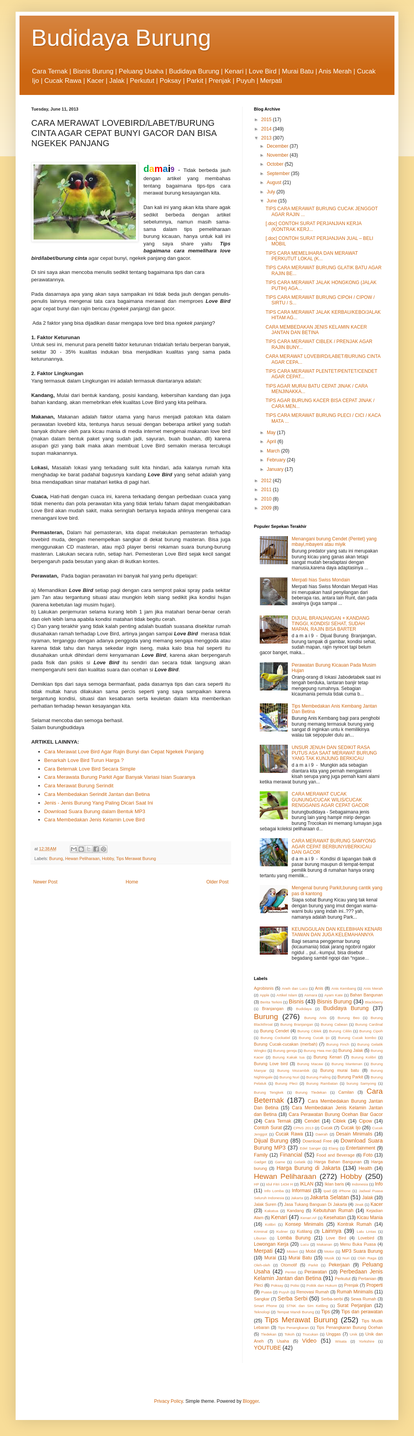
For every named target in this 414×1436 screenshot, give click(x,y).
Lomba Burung (294, 1238)
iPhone (345, 1191)
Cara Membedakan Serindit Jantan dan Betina (97, 794)
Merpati (263, 1251)
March (274, 451)
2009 (267, 508)
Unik (353, 1334)
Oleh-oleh (262, 1265)
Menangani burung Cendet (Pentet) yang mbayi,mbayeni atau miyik (334, 541)
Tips (325, 1311)
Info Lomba (274, 1191)
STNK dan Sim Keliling (307, 1306)
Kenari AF (308, 1218)
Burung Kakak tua (289, 1057)
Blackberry (374, 1002)
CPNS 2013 (303, 1128)
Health (365, 1168)
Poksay (277, 1285)
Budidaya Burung (121, 38)
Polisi (294, 1285)
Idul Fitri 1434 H (279, 1184)
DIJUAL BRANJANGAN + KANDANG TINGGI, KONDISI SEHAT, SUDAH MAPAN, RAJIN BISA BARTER (330, 623)
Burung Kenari (328, 1057)
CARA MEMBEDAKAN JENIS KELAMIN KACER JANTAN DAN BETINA (316, 329)
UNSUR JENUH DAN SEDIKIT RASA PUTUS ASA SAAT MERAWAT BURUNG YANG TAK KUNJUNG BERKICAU (334, 753)
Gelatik (299, 1162)
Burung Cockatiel (275, 1037)
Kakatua (271, 1211)
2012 (267, 480)
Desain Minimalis (354, 1134)
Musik (329, 1258)
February (277, 460)
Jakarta (297, 1198)
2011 (267, 489)
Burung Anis (315, 1018)
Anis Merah (373, 988)
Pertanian (367, 1278)
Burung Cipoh (371, 1031)
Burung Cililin (340, 1031)
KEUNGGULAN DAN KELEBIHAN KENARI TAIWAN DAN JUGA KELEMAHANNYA (337, 931)
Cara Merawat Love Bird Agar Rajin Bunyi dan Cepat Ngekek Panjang (123, 752)
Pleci (258, 1285)
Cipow (365, 1121)
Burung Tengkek (269, 1092)
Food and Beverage (335, 1155)
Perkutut (342, 1278)
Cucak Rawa (289, 1134)
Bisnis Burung (334, 1001)
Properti (374, 1285)
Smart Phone (265, 1306)
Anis (319, 988)
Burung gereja (284, 1050)
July (272, 192)
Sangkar (261, 1299)
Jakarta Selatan (329, 1197)
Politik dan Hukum (321, 1285)
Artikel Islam (287, 995)
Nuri (346, 1258)
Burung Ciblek (309, 1031)
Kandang (295, 1210)
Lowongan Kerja (271, 1244)
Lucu (305, 1244)
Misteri (292, 1251)
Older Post (217, 882)
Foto (368, 1155)
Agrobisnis (263, 988)
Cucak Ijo (350, 1127)
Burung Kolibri (364, 1057)
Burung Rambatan (322, 1083)
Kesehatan (334, 1217)
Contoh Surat (268, 1127)
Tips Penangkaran (293, 1327)
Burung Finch (337, 1044)
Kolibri (270, 1224)
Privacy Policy (168, 1401)
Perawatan (316, 1272)
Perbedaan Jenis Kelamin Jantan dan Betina (318, 1275)
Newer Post (45, 882)
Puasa (266, 1292)
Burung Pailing (318, 1077)
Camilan (346, 1092)
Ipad (327, 1191)
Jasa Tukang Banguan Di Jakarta (315, 1204)
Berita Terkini (271, 1002)
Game (280, 1162)
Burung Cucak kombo (357, 1037)
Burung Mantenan (347, 1064)
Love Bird (336, 1238)
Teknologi (262, 1312)
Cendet (311, 1121)
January (276, 469)
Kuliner (282, 1231)
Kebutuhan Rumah (333, 1210)
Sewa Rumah (363, 1299)
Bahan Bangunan (366, 995)
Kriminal (261, 1231)
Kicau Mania (370, 1217)
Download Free (317, 1141)
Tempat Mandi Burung (295, 1312)
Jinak (359, 1204)
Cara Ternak (278, 1121)
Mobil (311, 1251)
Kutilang (304, 1231)
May (272, 432)
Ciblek (339, 1121)
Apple (264, 995)
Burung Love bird (271, 1063)
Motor (329, 1251)
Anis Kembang (343, 988)
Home (132, 882)
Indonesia (360, 1184)
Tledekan (268, 1334)
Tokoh (289, 1334)
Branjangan (273, 1008)
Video (309, 1341)
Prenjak (351, 1285)
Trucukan (310, 1334)
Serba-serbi (332, 1299)
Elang (334, 1148)
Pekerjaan (339, 1265)
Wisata (340, 1341)
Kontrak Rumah (354, 1224)
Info (379, 1184)
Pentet (290, 1272)
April (272, 441)
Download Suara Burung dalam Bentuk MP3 (94, 811)
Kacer (377, 1204)
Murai (270, 1258)
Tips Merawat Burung (136, 858)
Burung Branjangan (296, 1024)
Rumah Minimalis (355, 1292)
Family (261, 1155)
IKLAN (307, 1184)
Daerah (322, 1134)
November (278, 155)
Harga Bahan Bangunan (338, 1161)
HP (256, 1184)
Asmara (310, 995)
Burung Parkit (350, 1077)
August (275, 182)
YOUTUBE (267, 1348)
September (279, 173)
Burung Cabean (334, 1024)
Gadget (260, 1162)
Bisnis (296, 1001)
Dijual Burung (271, 1140)
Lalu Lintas (366, 1231)
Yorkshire (367, 1341)
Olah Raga (367, 1258)
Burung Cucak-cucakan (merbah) (286, 1044)
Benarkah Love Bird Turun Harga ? (84, 760)
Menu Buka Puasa (358, 1244)
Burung (56, 858)
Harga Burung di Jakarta (309, 1168)
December (278, 146)
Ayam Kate (333, 995)
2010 (267, 499)
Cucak (327, 1127)
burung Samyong (361, 1083)
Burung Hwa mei (317, 1050)
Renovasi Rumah (312, 1291)
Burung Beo (348, 1018)
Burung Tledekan (311, 1092)
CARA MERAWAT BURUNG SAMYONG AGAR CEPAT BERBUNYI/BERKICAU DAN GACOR (334, 846)
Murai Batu (300, 1258)
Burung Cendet (274, 1030)
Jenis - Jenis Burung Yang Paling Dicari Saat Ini (98, 803)
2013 (267, 138)
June (272, 201)
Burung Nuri (289, 1077)
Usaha (283, 1341)
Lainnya (331, 1231)
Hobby (108, 858)
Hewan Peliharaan (82, 858)
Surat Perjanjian (354, 1305)
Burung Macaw (310, 1064)
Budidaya (304, 1009)
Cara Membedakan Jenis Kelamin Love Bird (94, 820)
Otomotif (289, 1265)
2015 (267, 119)
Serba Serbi (293, 1298)
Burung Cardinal (369, 1024)
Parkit (313, 1265)
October (276, 164)
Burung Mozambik (293, 1070)
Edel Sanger (310, 1148)
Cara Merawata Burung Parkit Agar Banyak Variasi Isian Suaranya (119, 777)
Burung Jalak (350, 1050)
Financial (291, 1155)
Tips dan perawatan (362, 1311)
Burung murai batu (339, 1070)
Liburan (260, 1238)
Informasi (301, 1190)
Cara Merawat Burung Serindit (78, 786)
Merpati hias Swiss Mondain (321, 580)
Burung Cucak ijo (314, 1037)
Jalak (367, 1197)
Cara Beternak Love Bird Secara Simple (90, 769)
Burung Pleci (286, 1083)
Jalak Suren (265, 1204)
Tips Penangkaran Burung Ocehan (349, 1327)
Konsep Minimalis (304, 1224)
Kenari (279, 1217)
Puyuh (284, 1292)
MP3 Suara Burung (362, 1251)
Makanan (324, 1244)
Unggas (333, 1334)
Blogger (251, 1401)
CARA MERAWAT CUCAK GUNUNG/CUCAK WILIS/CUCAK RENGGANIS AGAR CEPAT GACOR (330, 799)
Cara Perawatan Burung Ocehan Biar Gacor (336, 1114)
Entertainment (360, 1148)
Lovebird (366, 1238)
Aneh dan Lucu (294, 988)
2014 (267, 129)
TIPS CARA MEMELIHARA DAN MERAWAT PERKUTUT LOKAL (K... (312, 255)
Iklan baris (334, 1184)
